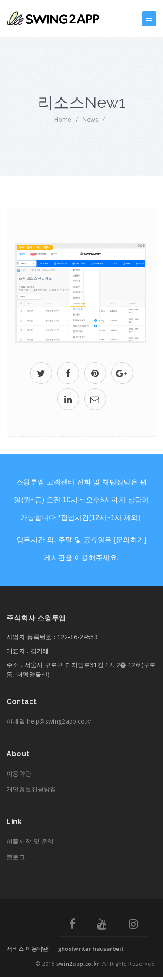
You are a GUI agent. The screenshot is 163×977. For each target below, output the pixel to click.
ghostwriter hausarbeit (91, 949)
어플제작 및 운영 (30, 841)
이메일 (49, 721)
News (90, 119)
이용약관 (19, 773)
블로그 (16, 857)
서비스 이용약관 (27, 949)
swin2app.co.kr (77, 963)
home (62, 119)
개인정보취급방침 (31, 789)
